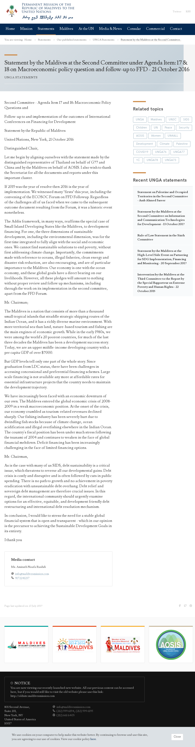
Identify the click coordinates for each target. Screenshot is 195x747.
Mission (26, 29)
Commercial (155, 29)
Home (10, 29)
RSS (188, 11)
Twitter (177, 11)
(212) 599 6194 (65, 711)
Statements (46, 29)
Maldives (66, 29)
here (93, 739)
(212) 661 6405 (65, 715)
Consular (134, 29)
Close (177, 737)
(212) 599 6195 (84, 711)
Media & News (110, 29)
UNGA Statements (104, 39)
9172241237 (22, 578)
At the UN (86, 29)
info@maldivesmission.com (32, 574)
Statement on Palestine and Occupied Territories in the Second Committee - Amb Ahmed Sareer (162, 196)
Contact (176, 29)
